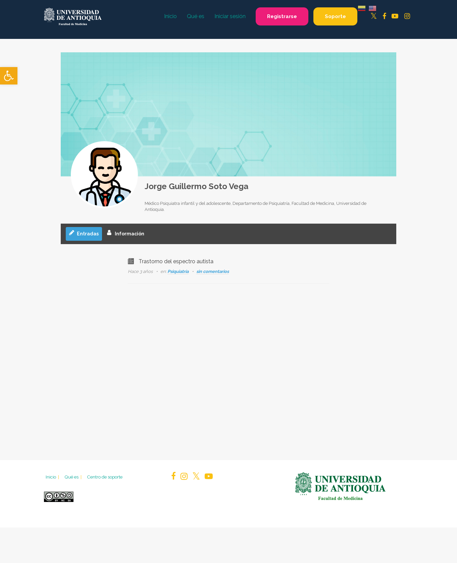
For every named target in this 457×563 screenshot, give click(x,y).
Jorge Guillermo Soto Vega (196, 186)
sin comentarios (212, 271)
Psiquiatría (178, 271)
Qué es (73, 477)
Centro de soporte (104, 477)
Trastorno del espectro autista (176, 261)
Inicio (53, 477)
